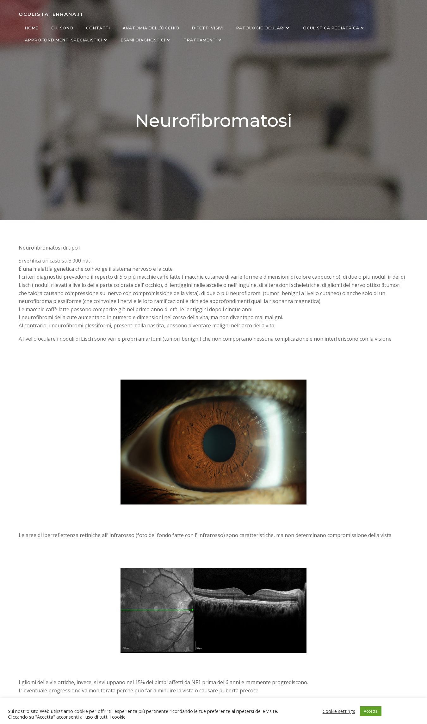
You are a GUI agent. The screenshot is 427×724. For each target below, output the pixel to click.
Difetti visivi (208, 28)
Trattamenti (203, 40)
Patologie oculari (263, 28)
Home (32, 28)
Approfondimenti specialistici (66, 40)
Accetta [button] (371, 711)
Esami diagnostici (146, 40)
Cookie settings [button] (339, 711)
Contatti (98, 28)
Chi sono (62, 28)
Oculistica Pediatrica (334, 28)
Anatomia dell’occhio (151, 28)
